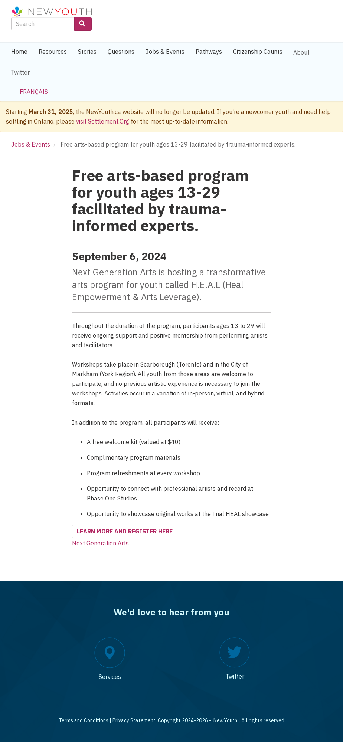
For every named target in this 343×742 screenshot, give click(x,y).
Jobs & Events (165, 51)
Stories (87, 51)
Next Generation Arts (100, 543)
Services (110, 676)
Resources (53, 51)
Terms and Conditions (83, 720)
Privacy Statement (134, 720)
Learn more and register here (125, 531)
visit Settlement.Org (102, 121)
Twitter (20, 72)
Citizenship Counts (257, 51)
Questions (121, 51)
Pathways (209, 51)
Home (19, 51)
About (301, 52)
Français (34, 91)
